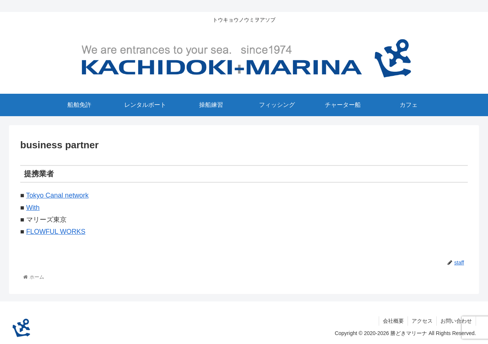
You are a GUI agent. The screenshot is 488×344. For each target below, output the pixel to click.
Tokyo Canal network (57, 195)
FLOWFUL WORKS (55, 231)
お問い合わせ (456, 321)
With (33, 207)
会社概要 (393, 321)
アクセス (422, 321)
